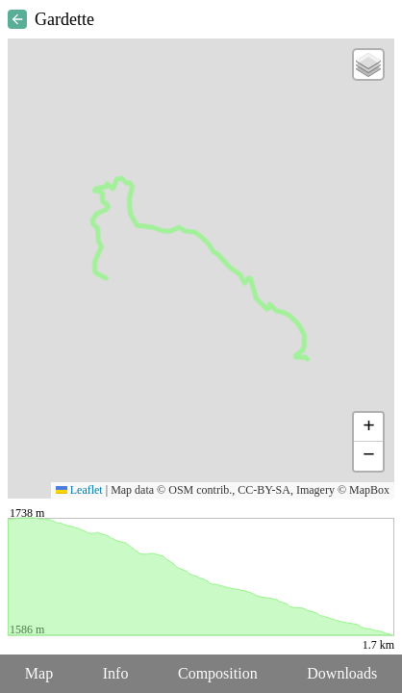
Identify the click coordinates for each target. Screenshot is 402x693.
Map (39, 673)
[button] (368, 64)
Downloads (342, 673)
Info (116, 673)
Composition (218, 673)
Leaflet (79, 490)
